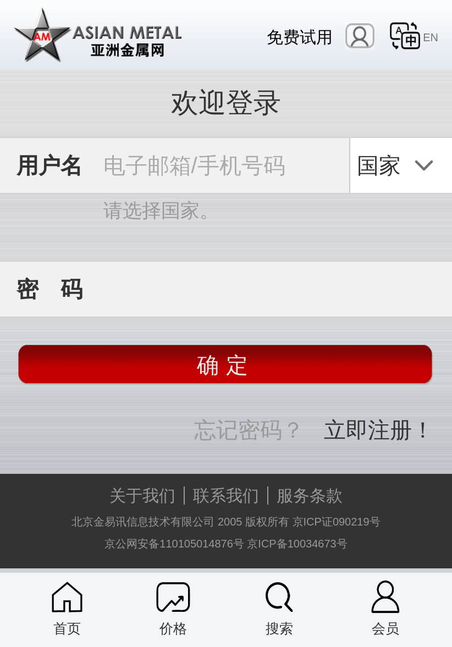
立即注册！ (379, 430)
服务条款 (310, 495)
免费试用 (300, 37)
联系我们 (226, 495)
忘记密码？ (249, 430)
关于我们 (142, 495)
